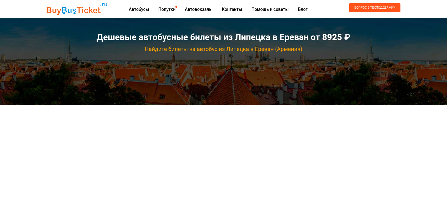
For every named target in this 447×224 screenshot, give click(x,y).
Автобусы (139, 9)
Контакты (232, 9)
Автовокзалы (198, 9)
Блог (303, 9)
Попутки (166, 9)
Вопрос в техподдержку (374, 7)
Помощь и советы (270, 9)
